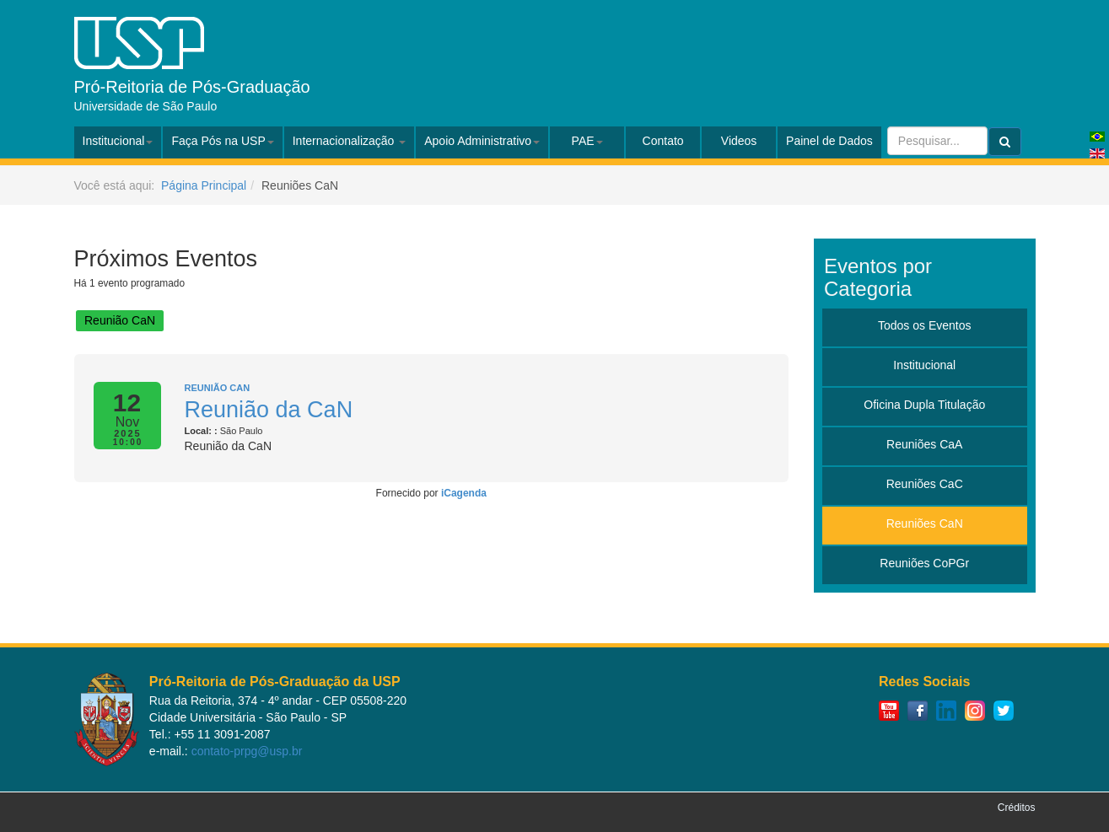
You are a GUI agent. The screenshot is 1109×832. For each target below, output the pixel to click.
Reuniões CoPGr (924, 563)
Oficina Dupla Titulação (924, 404)
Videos (739, 141)
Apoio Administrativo (482, 141)
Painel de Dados (829, 141)
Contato (663, 141)
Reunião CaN (119, 320)
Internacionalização (349, 141)
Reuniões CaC (924, 484)
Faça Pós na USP (222, 141)
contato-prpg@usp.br (247, 751)
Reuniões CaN (924, 523)
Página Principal (203, 185)
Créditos (1017, 807)
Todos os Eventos (925, 325)
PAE (587, 141)
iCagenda (464, 493)
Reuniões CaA (924, 444)
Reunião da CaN (269, 409)
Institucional (118, 141)
